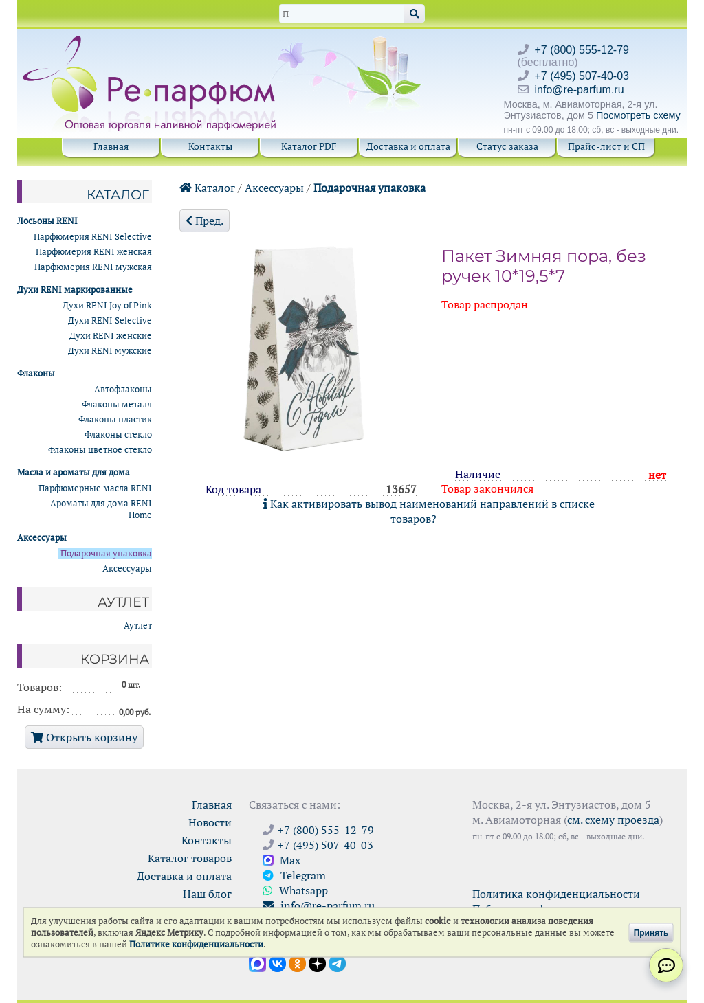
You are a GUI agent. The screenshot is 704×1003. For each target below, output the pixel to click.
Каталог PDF (309, 146)
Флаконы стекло (118, 434)
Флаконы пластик (115, 419)
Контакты (210, 146)
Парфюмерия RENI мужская (93, 267)
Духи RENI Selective (110, 320)
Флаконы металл (117, 404)
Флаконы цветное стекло (100, 449)
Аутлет (138, 625)
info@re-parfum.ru (579, 89)
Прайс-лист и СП (606, 146)
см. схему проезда (613, 819)
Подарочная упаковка (370, 187)
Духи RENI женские (110, 335)
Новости (210, 822)
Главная (111, 146)
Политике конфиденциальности (196, 944)
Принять (651, 932)
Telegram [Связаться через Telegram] (294, 875)
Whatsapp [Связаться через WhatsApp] (295, 890)
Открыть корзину (84, 737)
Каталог (207, 187)
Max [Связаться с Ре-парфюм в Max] (281, 860)
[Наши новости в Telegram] (337, 962)
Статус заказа (507, 146)
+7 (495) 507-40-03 (582, 76)
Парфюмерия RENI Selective (93, 237)
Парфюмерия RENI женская (94, 252)
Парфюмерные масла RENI (95, 488)
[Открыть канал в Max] (257, 962)
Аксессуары (274, 187)
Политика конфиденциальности (556, 893)
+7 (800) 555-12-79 (582, 50)
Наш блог (207, 893)
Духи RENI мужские (110, 351)
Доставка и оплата (408, 146)
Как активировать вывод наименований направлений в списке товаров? (429, 511)
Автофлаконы (123, 389)
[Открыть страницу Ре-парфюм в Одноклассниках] (297, 962)
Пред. (204, 220)
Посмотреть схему (638, 115)
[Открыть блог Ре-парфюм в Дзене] (317, 962)
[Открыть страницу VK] (277, 962)
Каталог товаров (190, 858)
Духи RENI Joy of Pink (107, 305)
